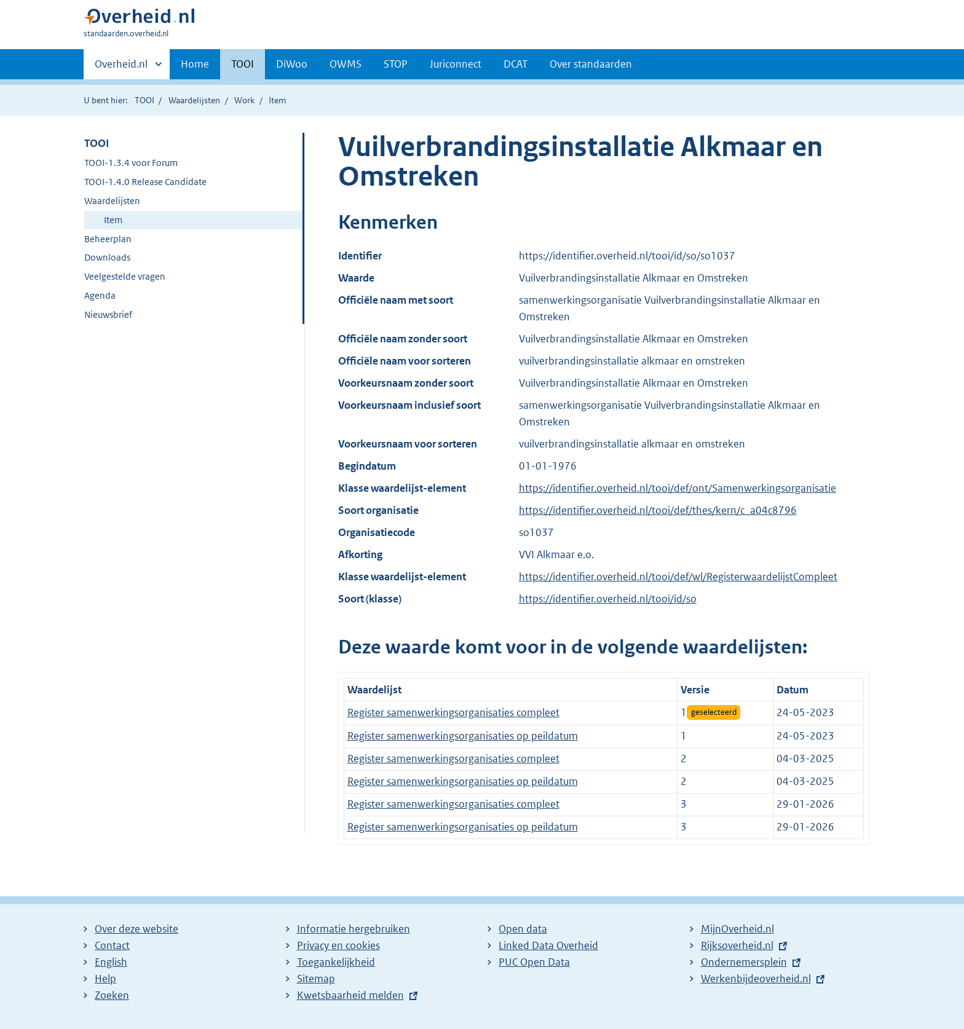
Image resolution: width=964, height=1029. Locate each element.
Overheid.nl (121, 67)
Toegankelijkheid (336, 962)
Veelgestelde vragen (124, 276)
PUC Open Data (534, 962)
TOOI (242, 64)
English (111, 962)
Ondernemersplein (744, 962)
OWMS (346, 64)
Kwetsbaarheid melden (350, 995)
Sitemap (316, 978)
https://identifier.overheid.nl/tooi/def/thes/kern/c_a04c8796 (658, 510)
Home (195, 64)
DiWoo (291, 64)
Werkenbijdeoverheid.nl (756, 978)
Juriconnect (455, 64)
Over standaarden (591, 64)
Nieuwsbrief (108, 314)
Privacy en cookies (338, 945)
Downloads (107, 257)
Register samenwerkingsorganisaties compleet (453, 712)
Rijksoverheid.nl (737, 945)
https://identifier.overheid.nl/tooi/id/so (608, 598)
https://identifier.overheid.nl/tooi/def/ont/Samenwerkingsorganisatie (677, 488)
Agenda (100, 295)
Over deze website (136, 929)
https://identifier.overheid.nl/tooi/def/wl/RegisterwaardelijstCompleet (678, 576)
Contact (112, 945)
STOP (396, 64)
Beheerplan (108, 239)
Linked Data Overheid (548, 945)
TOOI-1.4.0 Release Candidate (145, 181)
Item (113, 220)
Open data (523, 929)
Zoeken (112, 995)
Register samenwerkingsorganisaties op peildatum (462, 736)
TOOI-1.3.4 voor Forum (131, 162)
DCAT (515, 64)
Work (244, 100)
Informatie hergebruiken (353, 929)
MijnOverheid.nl (737, 929)
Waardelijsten (194, 100)
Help (105, 978)
